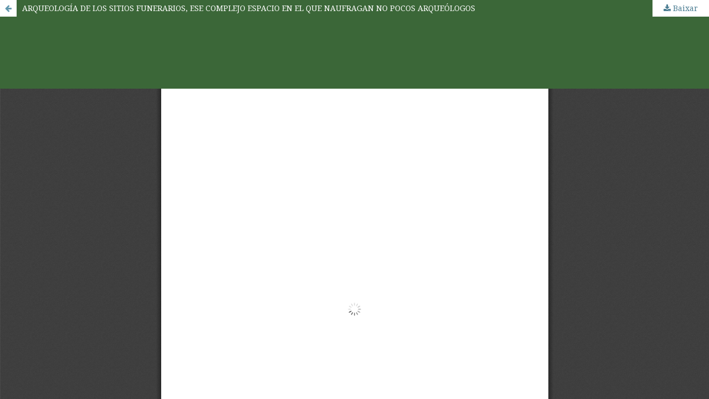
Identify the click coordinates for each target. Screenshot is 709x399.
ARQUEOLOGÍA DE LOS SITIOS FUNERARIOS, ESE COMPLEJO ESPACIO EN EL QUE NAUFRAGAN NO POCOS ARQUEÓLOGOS (248, 8)
